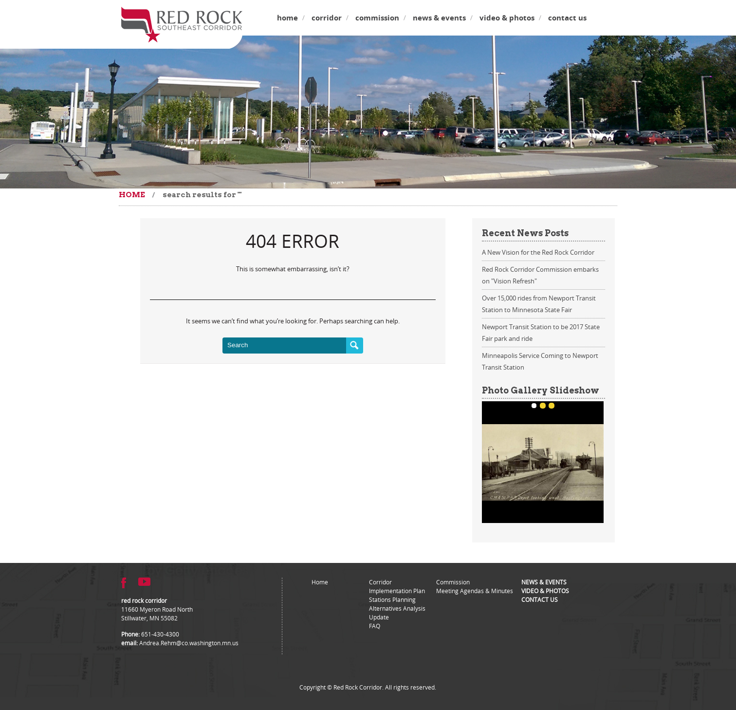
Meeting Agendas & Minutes (474, 591)
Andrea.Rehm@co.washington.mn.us (189, 643)
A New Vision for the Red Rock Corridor (538, 252)
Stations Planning (392, 599)
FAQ (374, 626)
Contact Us (567, 18)
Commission (377, 18)
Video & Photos (506, 18)
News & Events (439, 18)
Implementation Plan (397, 591)
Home (287, 18)
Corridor (327, 18)
